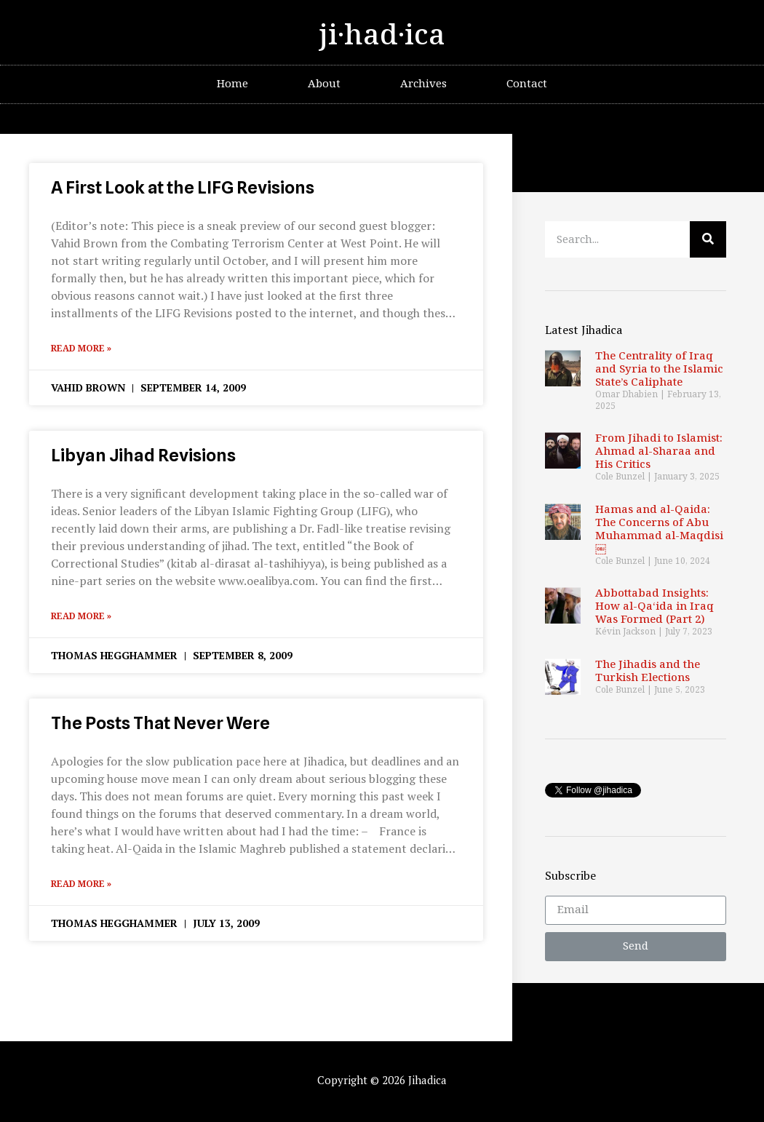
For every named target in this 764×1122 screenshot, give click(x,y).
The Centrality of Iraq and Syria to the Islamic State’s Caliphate (659, 369)
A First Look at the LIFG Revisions (182, 187)
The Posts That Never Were (160, 722)
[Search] (708, 239)
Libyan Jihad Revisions (143, 455)
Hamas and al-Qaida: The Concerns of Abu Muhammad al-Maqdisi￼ (659, 529)
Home (232, 84)
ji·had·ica (382, 35)
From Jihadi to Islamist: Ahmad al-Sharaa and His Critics (659, 451)
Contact (526, 84)
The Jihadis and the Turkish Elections (647, 671)
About (324, 84)
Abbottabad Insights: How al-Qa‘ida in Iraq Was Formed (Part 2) (654, 606)
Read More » (81, 348)
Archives (423, 84)
